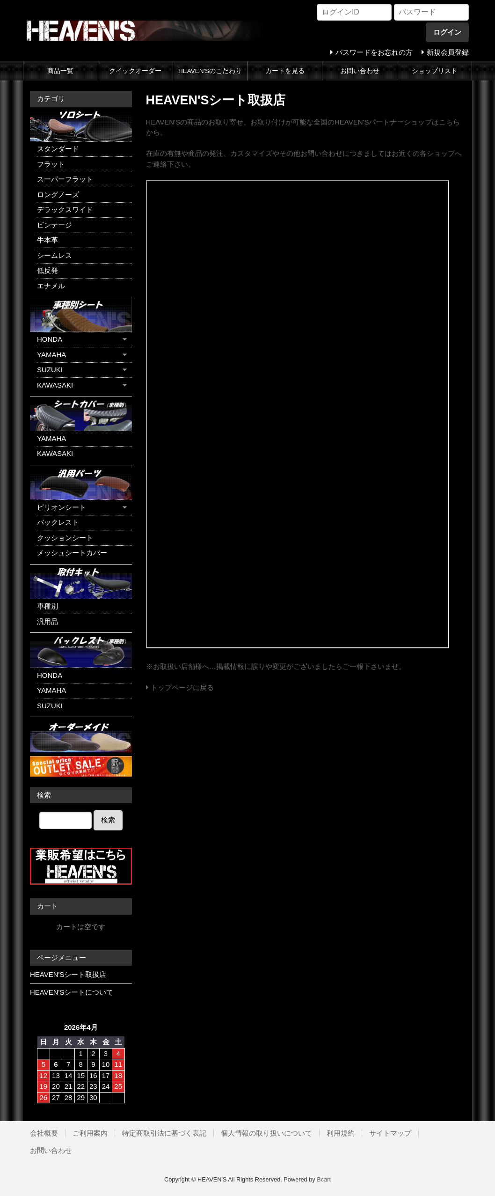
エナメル (51, 286)
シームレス (54, 255)
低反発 (47, 270)
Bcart (324, 1179)
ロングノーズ (58, 194)
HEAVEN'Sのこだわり (210, 70)
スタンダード (58, 149)
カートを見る (285, 70)
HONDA (49, 339)
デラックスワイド (65, 209)
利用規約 (341, 1133)
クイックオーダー (135, 70)
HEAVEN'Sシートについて (71, 992)
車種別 (47, 606)
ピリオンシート (61, 507)
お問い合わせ (359, 70)
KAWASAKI (55, 385)
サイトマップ (390, 1133)
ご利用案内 (90, 1133)
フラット (51, 164)
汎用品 (47, 621)
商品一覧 (60, 70)
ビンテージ (54, 225)
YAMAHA (51, 355)
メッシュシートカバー (72, 553)
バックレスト (58, 522)
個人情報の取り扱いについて (266, 1133)
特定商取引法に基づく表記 (164, 1133)
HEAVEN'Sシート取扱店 (68, 974)
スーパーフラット (65, 179)
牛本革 (47, 240)
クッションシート (65, 538)
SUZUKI (50, 370)
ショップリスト (435, 70)
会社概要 (44, 1133)
